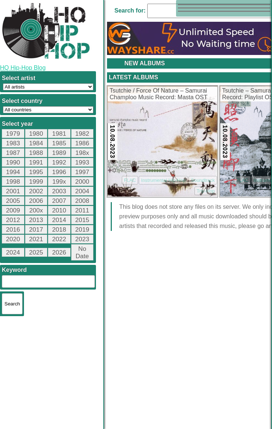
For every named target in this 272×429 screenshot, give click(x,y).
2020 (13, 239)
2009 (13, 210)
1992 (59, 162)
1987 (13, 152)
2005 (13, 200)
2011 (82, 210)
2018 (59, 229)
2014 (59, 220)
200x (36, 210)
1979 (13, 133)
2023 (82, 239)
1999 (36, 181)
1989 (59, 152)
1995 (36, 172)
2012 (13, 220)
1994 (13, 172)
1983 (13, 143)
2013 (36, 220)
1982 (82, 133)
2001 (13, 191)
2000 (82, 181)
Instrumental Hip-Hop (163, 180)
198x (82, 152)
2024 (13, 252)
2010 (59, 210)
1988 (36, 152)
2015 (82, 220)
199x (59, 181)
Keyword (14, 270)
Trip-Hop (206, 191)
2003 (59, 191)
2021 (36, 239)
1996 (59, 172)
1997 (82, 172)
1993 (82, 162)
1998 (13, 181)
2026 (59, 252)
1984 (36, 143)
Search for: (129, 10)
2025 (36, 252)
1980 (36, 133)
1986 (82, 143)
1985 (59, 143)
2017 (36, 229)
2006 (36, 200)
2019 (82, 229)
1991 (36, 162)
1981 (59, 133)
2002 (36, 191)
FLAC (130, 180)
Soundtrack (203, 180)
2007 (59, 200)
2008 (82, 200)
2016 (13, 229)
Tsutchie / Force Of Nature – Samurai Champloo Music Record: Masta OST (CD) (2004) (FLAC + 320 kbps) (158, 94)
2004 (82, 191)
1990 (13, 162)
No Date (82, 252)
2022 (59, 239)
